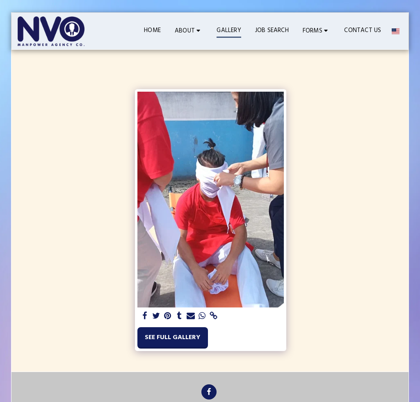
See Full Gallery (172, 337)
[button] (189, 31)
